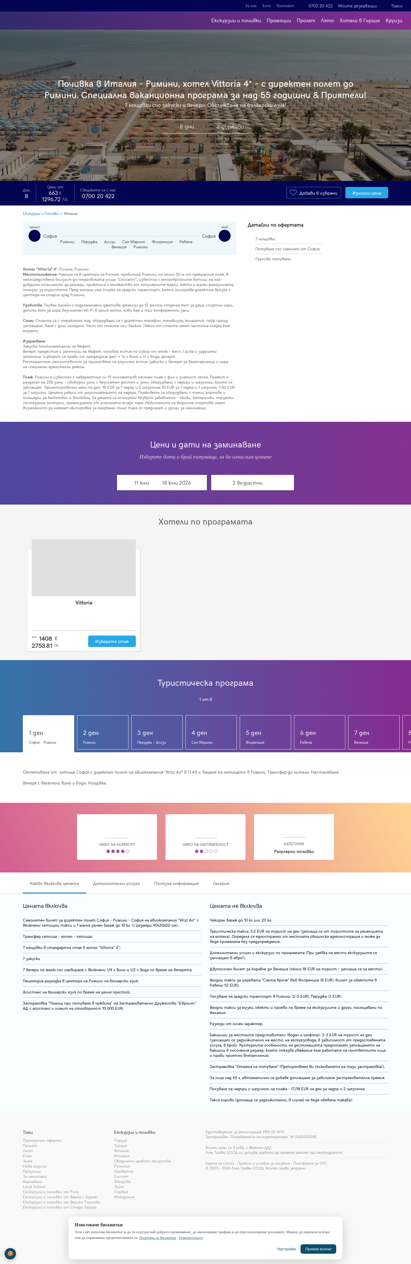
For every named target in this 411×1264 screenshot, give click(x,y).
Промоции (279, 20)
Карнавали (32, 1181)
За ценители (35, 1176)
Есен (27, 1155)
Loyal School (34, 1186)
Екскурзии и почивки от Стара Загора (59, 1207)
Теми (28, 1132)
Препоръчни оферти (42, 1140)
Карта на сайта (220, 1163)
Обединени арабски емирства (142, 1161)
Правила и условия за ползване (263, 1163)
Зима (27, 1161)
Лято (327, 20)
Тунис (119, 1186)
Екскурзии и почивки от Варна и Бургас (60, 1197)
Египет (121, 1176)
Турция (120, 1145)
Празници (32, 1171)
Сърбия (121, 1191)
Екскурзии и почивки (236, 20)
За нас (251, 5)
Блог (267, 5)
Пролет (306, 20)
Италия (70, 213)
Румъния (122, 1166)
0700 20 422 (321, 6)
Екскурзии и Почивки (41, 213)
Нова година (34, 1166)
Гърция (120, 1140)
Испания (122, 1155)
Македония (124, 1197)
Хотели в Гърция (360, 20)
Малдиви (122, 1181)
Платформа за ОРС (310, 1163)
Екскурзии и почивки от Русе (50, 1191)
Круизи (394, 20)
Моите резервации (357, 6)
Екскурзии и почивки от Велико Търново (61, 1202)
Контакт (285, 5)
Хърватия (123, 1171)
